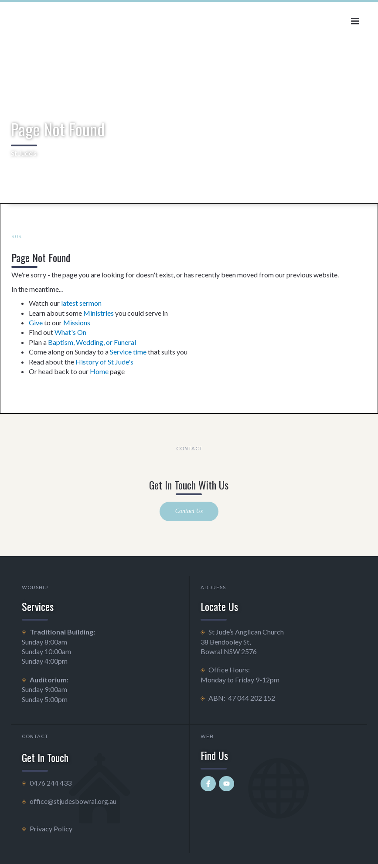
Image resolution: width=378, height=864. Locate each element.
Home (99, 371)
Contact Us (189, 511)
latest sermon (81, 303)
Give (36, 322)
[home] (71, 21)
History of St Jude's (104, 362)
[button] (355, 21)
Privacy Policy (51, 828)
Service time (128, 352)
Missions (76, 322)
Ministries (98, 313)
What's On (70, 332)
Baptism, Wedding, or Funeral (92, 342)
